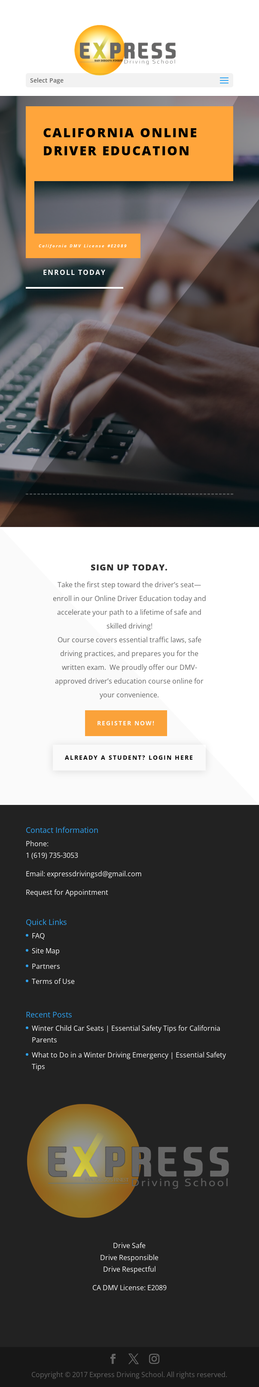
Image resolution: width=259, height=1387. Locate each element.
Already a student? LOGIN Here (129, 757)
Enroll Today (74, 272)
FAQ (38, 935)
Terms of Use (53, 981)
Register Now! (126, 723)
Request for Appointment (67, 892)
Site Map (46, 950)
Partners (46, 966)
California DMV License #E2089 (83, 246)
